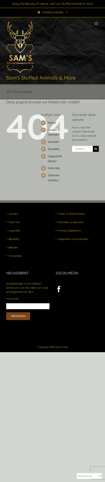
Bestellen (14, 239)
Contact (13, 213)
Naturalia (54, 168)
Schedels (54, 149)
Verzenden (15, 255)
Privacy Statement (69, 230)
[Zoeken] (96, 149)
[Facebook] (59, 289)
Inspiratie (14, 230)
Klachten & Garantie (70, 222)
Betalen (13, 247)
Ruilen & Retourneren (71, 213)
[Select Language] (89, 476)
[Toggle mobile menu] (96, 23)
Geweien (53, 142)
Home (52, 123)
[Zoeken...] (82, 149)
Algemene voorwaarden (73, 239)
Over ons (14, 222)
